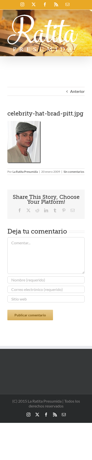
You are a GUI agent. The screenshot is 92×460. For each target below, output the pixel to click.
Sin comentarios (74, 171)
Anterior (77, 91)
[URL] (46, 298)
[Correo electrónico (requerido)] (46, 289)
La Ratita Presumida (25, 171)
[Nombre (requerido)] (46, 279)
